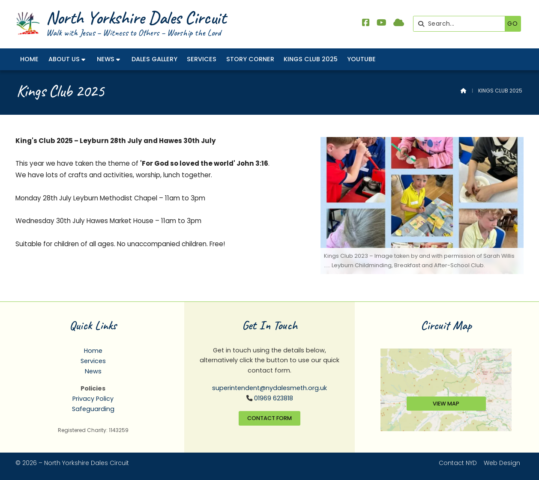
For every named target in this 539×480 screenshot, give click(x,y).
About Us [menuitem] (64, 59)
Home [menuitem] (29, 59)
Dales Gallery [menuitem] (154, 59)
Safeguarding (93, 409)
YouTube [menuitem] (361, 59)
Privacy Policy (93, 398)
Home (93, 350)
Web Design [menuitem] (502, 463)
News (93, 371)
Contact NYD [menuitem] (458, 463)
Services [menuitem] (201, 59)
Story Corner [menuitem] (250, 59)
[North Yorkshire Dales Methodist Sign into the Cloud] (398, 23)
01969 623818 (273, 398)
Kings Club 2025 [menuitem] (311, 59)
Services (93, 361)
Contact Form (269, 418)
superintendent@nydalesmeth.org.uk (269, 388)
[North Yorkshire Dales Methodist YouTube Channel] (381, 23)
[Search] (461, 23)
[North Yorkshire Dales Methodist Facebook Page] (366, 23)
